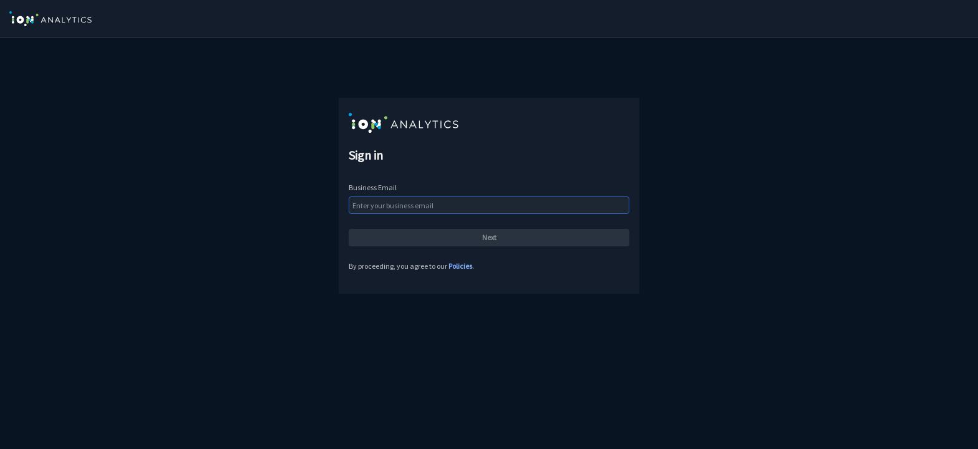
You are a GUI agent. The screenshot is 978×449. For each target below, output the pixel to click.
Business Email (373, 187)
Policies (460, 266)
